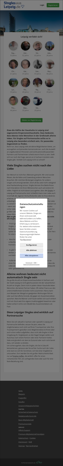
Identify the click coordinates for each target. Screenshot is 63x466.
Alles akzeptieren (31, 255)
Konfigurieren (25, 240)
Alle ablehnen (31, 250)
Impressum (29, 263)
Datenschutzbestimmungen (31, 264)
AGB (35, 263)
